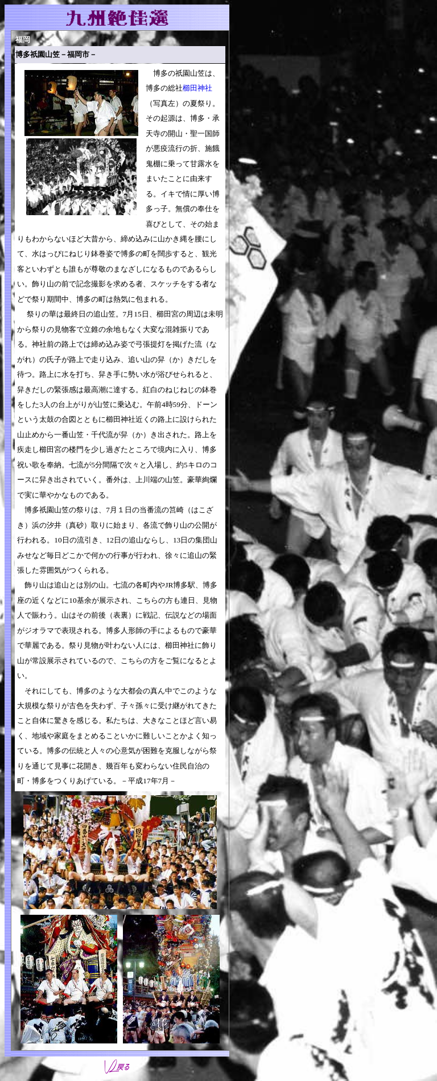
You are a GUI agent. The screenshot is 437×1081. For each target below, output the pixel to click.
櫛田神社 (197, 88)
